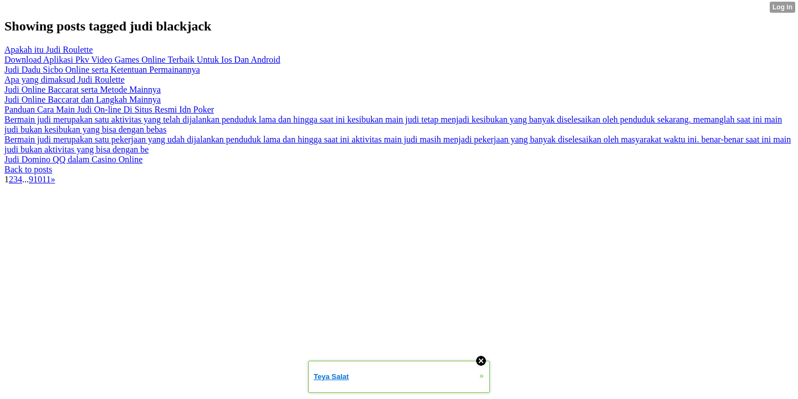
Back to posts (28, 169)
